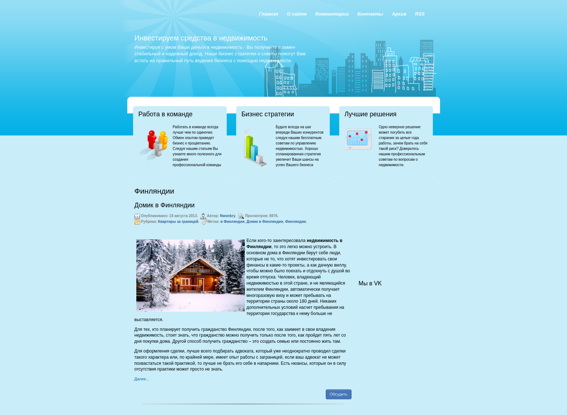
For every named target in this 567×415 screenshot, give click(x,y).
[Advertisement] (395, 222)
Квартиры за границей (178, 222)
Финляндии (295, 222)
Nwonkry (227, 216)
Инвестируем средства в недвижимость (201, 38)
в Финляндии (233, 222)
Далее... (142, 379)
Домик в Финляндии (165, 205)
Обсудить (339, 394)
